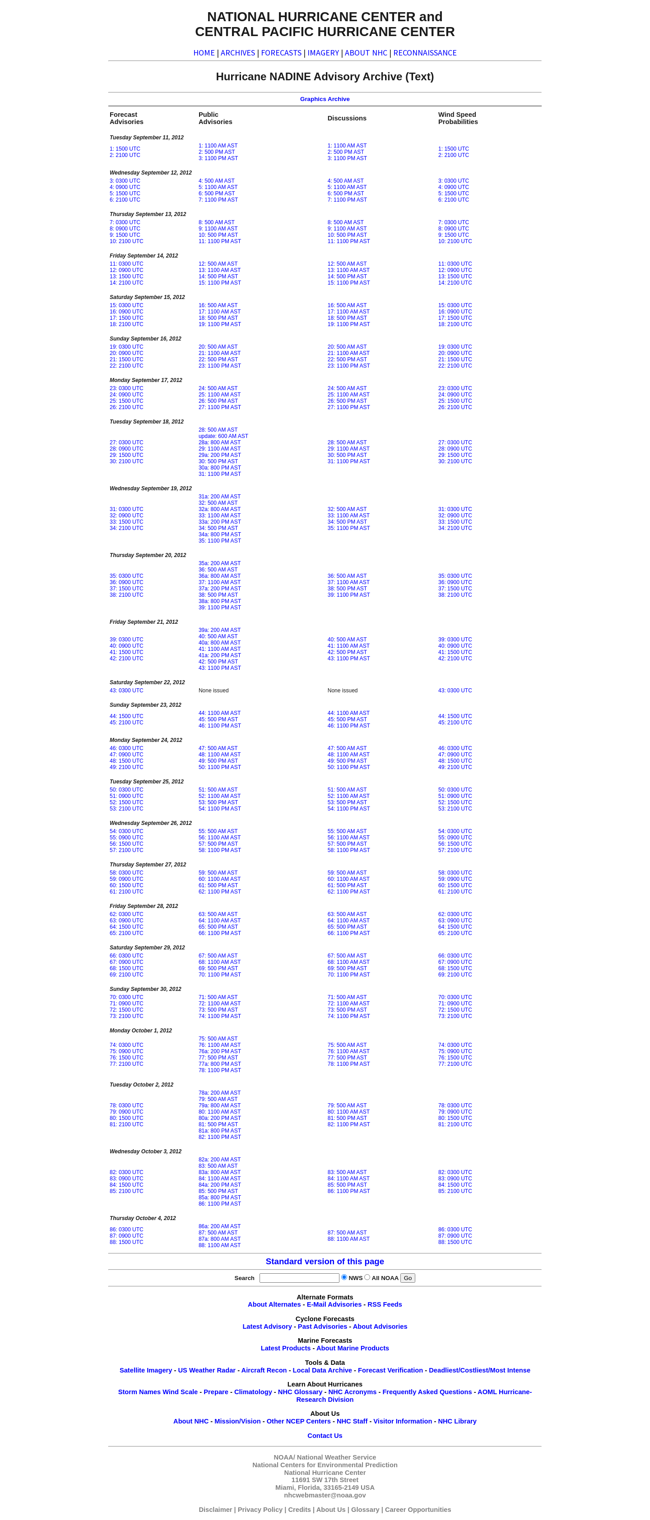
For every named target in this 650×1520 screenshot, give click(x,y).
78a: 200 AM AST (220, 1093)
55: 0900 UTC (127, 837)
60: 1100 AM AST (220, 879)
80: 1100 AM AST (220, 1112)
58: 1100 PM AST (220, 850)
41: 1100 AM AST (220, 649)
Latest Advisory (267, 1326)
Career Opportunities (418, 1509)
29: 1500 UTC (127, 455)
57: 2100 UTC (127, 850)
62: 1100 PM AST (220, 892)
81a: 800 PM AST (220, 1131)
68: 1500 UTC (127, 968)
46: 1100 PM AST (220, 726)
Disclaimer (215, 1509)
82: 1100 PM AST (220, 1137)
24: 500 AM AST (218, 388)
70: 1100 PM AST (220, 975)
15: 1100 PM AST (220, 283)
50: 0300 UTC (127, 790)
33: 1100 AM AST (220, 515)
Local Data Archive (322, 1370)
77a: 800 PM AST (220, 1064)
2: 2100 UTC (125, 155)
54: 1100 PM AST (220, 809)
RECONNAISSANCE (425, 52)
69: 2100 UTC (127, 975)
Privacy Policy (260, 1509)
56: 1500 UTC (127, 844)
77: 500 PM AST (218, 1058)
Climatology (253, 1392)
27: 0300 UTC (127, 442)
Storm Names (139, 1392)
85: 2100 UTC (127, 1191)
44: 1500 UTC (127, 716)
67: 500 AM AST (218, 956)
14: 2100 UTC (127, 283)
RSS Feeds (384, 1304)
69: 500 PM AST (218, 968)
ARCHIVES (238, 52)
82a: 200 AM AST (220, 1159)
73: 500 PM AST (218, 1010)
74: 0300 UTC (127, 1045)
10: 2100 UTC (127, 241)
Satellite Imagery (146, 1370)
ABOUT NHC (366, 52)
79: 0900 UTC (127, 1112)
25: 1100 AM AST (220, 395)
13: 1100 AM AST (220, 270)
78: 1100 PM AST (220, 1070)
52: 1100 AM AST (220, 796)
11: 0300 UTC (127, 264)
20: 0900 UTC (127, 353)
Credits (299, 1509)
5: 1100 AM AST (218, 187)
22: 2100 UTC (127, 366)
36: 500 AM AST (218, 570)
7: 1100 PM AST (218, 200)
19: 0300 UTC (127, 347)
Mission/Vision (237, 1421)
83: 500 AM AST (218, 1166)
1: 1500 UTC (125, 149)
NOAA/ (284, 1457)
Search (246, 1278)
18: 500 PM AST (218, 318)
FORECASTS (281, 52)
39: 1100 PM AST (220, 607)
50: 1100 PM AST (220, 767)
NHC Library (457, 1421)
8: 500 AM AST (217, 222)
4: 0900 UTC (125, 187)
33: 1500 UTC (127, 522)
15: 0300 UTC (127, 305)
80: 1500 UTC (127, 1118)
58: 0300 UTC (127, 873)
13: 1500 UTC (127, 276)
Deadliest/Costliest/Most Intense (479, 1370)
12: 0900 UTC (127, 270)
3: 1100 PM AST (218, 158)
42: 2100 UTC (127, 658)
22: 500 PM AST (218, 359)
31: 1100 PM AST (220, 474)
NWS (355, 1278)
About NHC (191, 1421)
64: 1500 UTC (127, 927)
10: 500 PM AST (218, 235)
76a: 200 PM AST (220, 1051)
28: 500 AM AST (218, 430)
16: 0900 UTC (127, 312)
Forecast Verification (390, 1370)
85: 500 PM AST (218, 1191)
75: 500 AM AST (218, 1039)
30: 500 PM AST (218, 461)
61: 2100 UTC (127, 892)
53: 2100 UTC (127, 809)
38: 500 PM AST (218, 595)
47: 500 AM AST (218, 748)
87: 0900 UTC (127, 1236)
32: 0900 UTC (127, 515)
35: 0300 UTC (127, 576)
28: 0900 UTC (127, 449)
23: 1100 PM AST (220, 366)
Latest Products (286, 1348)
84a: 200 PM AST (220, 1185)
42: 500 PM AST (218, 662)
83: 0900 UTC (127, 1178)
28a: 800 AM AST (220, 442)
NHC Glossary (300, 1392)
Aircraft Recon (264, 1370)
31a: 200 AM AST (220, 496)
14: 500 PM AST (218, 276)
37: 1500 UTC (127, 588)
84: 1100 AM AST (220, 1178)
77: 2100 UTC (127, 1064)
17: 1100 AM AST (220, 312)
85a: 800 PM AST (220, 1197)
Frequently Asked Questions (427, 1392)
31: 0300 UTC (127, 509)
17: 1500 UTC (127, 318)
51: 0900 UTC (127, 796)
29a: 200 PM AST (220, 455)
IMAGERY (323, 52)
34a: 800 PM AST (220, 534)
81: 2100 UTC (127, 1124)
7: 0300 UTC (125, 222)
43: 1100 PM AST (220, 668)
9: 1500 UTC (125, 235)
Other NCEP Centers (299, 1421)
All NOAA (385, 1278)
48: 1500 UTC (127, 761)
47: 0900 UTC (127, 754)
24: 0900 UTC (127, 395)
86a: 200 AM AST (220, 1226)
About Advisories (380, 1326)
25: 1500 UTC (127, 401)
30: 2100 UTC (127, 461)
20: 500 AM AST (218, 347)
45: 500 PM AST (218, 719)
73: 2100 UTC (127, 1016)
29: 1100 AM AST (220, 449)
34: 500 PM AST (218, 528)
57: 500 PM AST (218, 844)
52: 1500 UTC (127, 802)
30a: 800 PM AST (220, 468)
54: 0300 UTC (127, 831)
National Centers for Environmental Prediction (325, 1465)
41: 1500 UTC (127, 652)
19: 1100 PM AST (220, 324)
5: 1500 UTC (125, 193)
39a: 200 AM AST (220, 630)
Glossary (365, 1509)
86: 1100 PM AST (220, 1204)
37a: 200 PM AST (220, 588)
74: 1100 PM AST (220, 1016)
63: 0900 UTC (127, 920)
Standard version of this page (325, 1261)
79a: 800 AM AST (220, 1105)
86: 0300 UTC (127, 1229)
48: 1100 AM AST (220, 754)
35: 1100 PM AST (220, 541)
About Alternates (274, 1304)
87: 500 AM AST (218, 1233)
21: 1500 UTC (127, 359)
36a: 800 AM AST (220, 576)
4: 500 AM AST (217, 181)
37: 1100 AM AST (220, 582)
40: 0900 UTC (127, 646)
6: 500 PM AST (217, 193)
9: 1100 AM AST (218, 229)
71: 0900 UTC (127, 1003)
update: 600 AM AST (223, 436)
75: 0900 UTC (127, 1051)
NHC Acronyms (352, 1392)
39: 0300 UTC (127, 639)
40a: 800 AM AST (220, 643)
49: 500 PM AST (218, 761)
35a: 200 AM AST (220, 563)
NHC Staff (352, 1421)
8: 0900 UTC (125, 229)
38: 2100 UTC (127, 595)
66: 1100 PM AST (220, 933)
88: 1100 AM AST (220, 1245)
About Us (331, 1509)
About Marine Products (352, 1348)
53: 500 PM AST (218, 802)
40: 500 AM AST (218, 636)
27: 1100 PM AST (220, 407)
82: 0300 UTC (127, 1172)
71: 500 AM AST (218, 997)
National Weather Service (336, 1457)
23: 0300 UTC (127, 388)
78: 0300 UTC (127, 1105)
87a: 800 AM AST (220, 1239)
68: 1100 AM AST (220, 962)
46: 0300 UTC (127, 748)
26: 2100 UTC (127, 407)
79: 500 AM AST (218, 1099)
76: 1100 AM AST (220, 1045)
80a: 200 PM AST (220, 1118)
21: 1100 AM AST (220, 353)
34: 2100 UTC (127, 528)
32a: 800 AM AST (220, 509)
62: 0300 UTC (127, 914)
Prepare (216, 1392)
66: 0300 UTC (127, 956)
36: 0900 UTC (127, 582)
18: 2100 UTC (127, 324)
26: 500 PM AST (218, 401)
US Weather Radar (207, 1370)
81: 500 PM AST (218, 1124)
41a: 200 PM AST (220, 655)
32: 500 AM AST (218, 503)
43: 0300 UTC (127, 690)
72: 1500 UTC (127, 1010)
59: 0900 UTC (127, 879)
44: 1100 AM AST (220, 713)
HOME (204, 52)
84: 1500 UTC (127, 1185)
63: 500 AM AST (218, 914)
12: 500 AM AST (218, 264)
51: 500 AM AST (218, 790)
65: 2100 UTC (127, 933)
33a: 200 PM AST (220, 522)
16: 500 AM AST (218, 305)
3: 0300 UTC (125, 181)
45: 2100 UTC (127, 722)
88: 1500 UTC (127, 1242)
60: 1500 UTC (127, 885)
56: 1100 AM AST (220, 837)
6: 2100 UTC (125, 200)
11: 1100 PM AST (220, 241)
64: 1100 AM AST (220, 920)
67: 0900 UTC (127, 962)
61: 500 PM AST (218, 885)
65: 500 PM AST (218, 927)
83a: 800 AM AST (220, 1172)
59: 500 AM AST (218, 873)
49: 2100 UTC (127, 767)
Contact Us (324, 1435)
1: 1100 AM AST (218, 146)
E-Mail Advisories (334, 1304)
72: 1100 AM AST (220, 1003)
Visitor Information (402, 1421)
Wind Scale (180, 1392)
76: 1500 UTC (127, 1058)
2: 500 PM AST (217, 152)
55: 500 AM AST (218, 831)
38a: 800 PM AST (220, 601)
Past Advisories (322, 1326)
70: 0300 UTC (127, 997)
